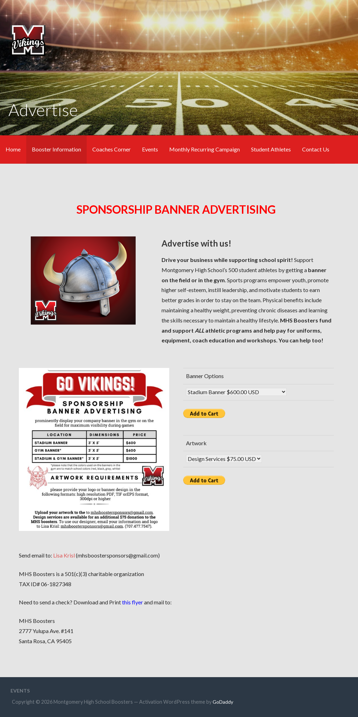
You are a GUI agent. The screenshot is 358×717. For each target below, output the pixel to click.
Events (150, 149)
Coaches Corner (111, 149)
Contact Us (315, 149)
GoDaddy (223, 702)
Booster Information (56, 149)
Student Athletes (271, 149)
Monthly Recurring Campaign (204, 149)
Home (13, 149)
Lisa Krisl (64, 555)
